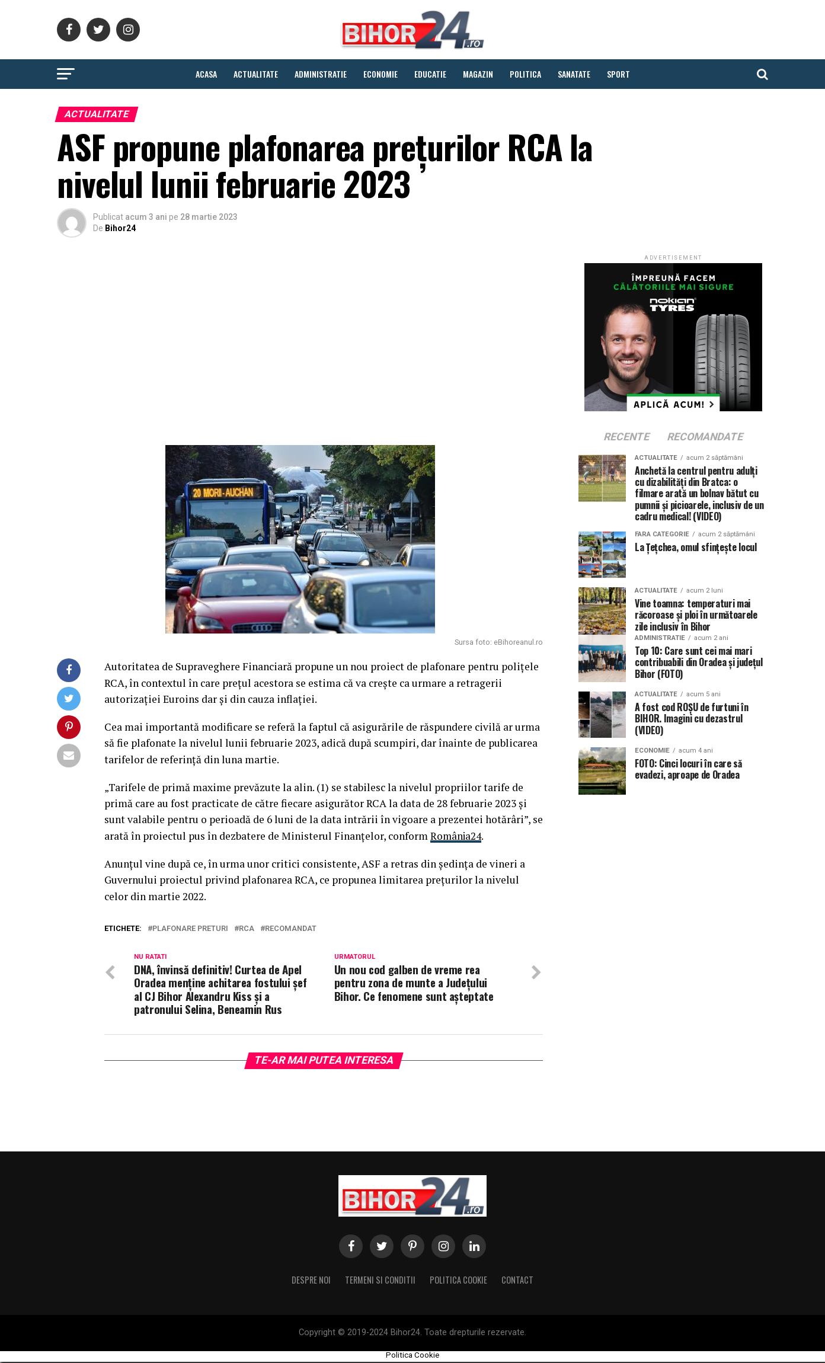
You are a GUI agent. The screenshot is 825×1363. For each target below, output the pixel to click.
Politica (525, 74)
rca (246, 929)
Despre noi (311, 1281)
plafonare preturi (190, 929)
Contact (517, 1281)
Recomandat (290, 929)
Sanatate (574, 74)
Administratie (321, 74)
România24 (456, 836)
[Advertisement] (300, 344)
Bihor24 (120, 228)
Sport (618, 74)
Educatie (430, 74)
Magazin (478, 74)
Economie (380, 74)
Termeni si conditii (380, 1281)
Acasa (206, 74)
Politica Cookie (458, 1281)
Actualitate (256, 74)
